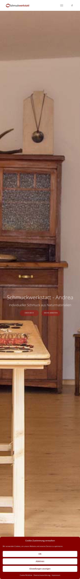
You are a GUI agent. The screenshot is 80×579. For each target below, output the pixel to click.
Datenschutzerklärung (42, 575)
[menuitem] (61, 5)
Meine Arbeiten (51, 312)
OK (40, 554)
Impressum (56, 575)
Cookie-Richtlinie (26, 575)
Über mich (29, 312)
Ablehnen (40, 561)
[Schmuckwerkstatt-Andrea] (33, 5)
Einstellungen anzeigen (40, 569)
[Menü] (61, 5)
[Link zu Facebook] (72, 5)
